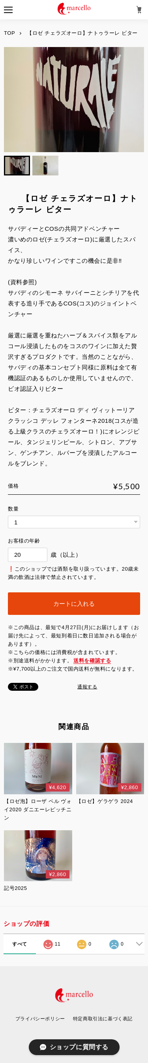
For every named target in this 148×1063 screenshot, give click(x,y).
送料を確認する (92, 660)
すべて (19, 944)
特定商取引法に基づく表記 (103, 1019)
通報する (87, 687)
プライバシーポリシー (40, 1019)
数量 (13, 509)
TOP (9, 33)
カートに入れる (74, 603)
